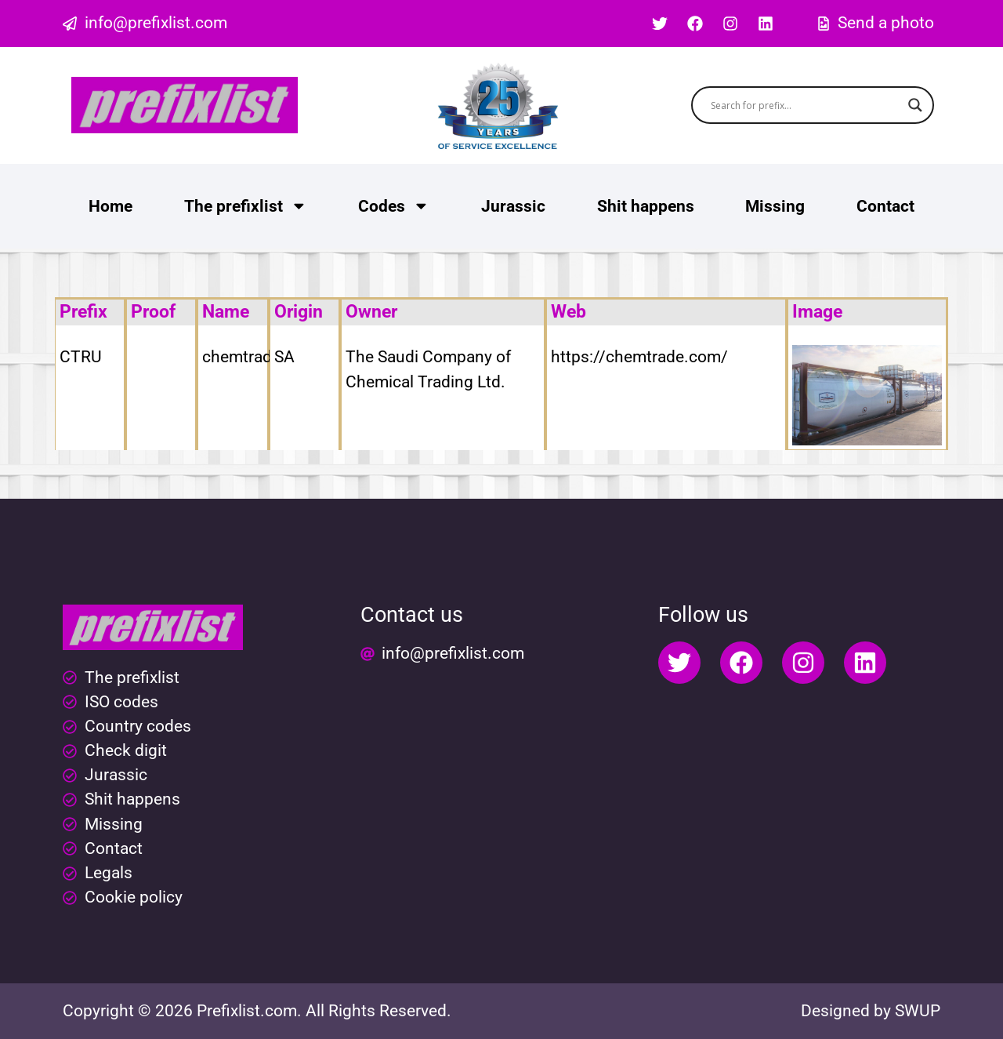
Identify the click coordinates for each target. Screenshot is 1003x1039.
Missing (775, 206)
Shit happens (645, 206)
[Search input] (806, 105)
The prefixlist (245, 206)
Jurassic (513, 206)
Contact (885, 206)
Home (110, 206)
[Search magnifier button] (915, 105)
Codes (393, 206)
